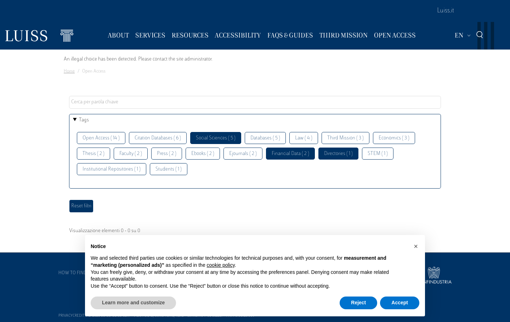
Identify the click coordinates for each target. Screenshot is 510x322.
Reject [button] (358, 302)
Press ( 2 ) (166, 153)
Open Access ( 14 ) (101, 138)
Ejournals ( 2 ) (243, 153)
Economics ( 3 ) (394, 138)
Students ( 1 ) (168, 169)
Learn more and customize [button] (133, 302)
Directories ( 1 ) (338, 153)
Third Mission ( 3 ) (345, 138)
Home (69, 71)
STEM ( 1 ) (378, 153)
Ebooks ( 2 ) (202, 153)
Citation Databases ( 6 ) (158, 138)
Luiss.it (445, 11)
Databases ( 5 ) (265, 138)
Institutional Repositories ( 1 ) (112, 169)
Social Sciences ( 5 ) (216, 138)
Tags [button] (84, 120)
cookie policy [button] (221, 265)
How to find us (75, 273)
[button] (415, 246)
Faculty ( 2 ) (130, 153)
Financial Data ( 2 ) (290, 153)
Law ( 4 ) (303, 138)
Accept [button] (399, 302)
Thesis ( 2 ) (93, 153)
